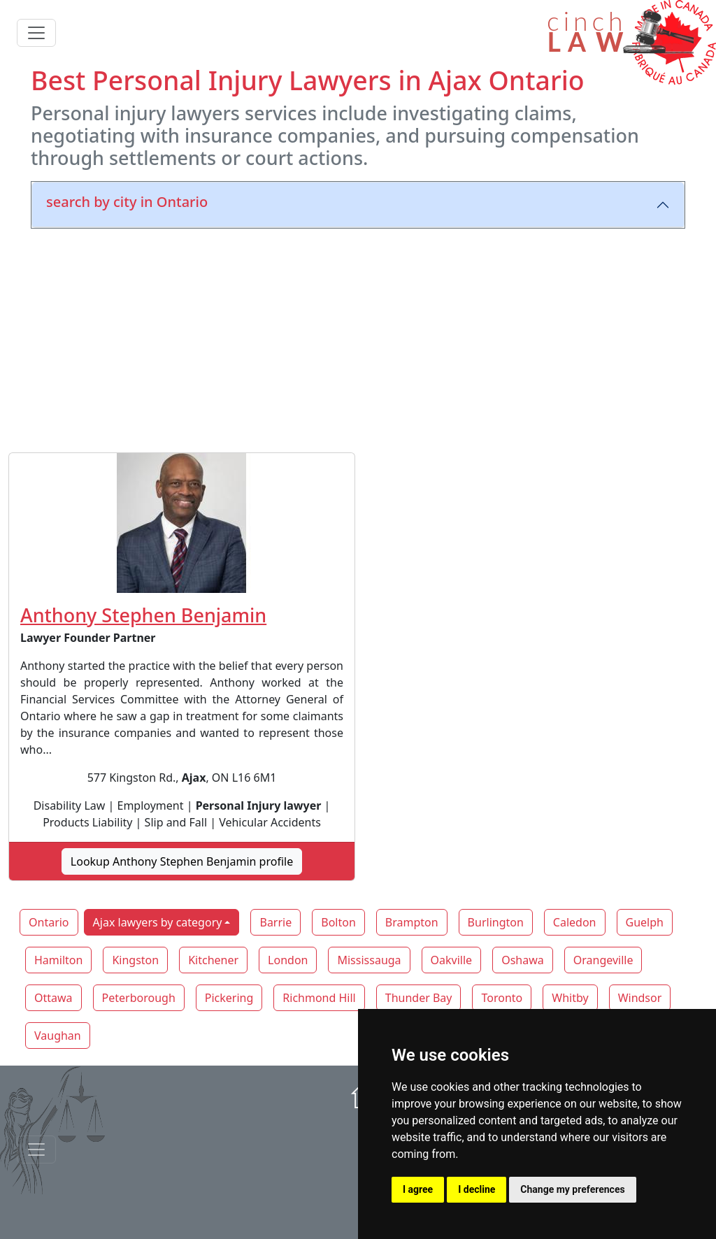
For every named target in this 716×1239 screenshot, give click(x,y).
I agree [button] (418, 1189)
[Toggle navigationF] (36, 1149)
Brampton (411, 922)
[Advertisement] (358, 338)
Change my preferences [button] (572, 1189)
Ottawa (53, 997)
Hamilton (58, 960)
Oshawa (522, 960)
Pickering (229, 997)
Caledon (574, 922)
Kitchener (213, 960)
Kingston (135, 960)
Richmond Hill (318, 997)
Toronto (501, 997)
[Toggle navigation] (36, 33)
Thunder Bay (418, 997)
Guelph (645, 922)
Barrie (275, 922)
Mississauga (369, 960)
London (288, 960)
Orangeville (603, 960)
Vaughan (57, 1035)
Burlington (496, 922)
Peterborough (139, 997)
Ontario (49, 922)
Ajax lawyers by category (157, 922)
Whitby (570, 997)
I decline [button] (476, 1189)
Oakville (452, 960)
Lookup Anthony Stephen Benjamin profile (182, 861)
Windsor (640, 997)
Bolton (338, 922)
